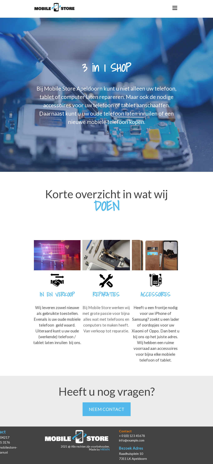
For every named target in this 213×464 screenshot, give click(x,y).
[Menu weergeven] (174, 7)
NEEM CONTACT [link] (106, 409)
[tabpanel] (106, 105)
